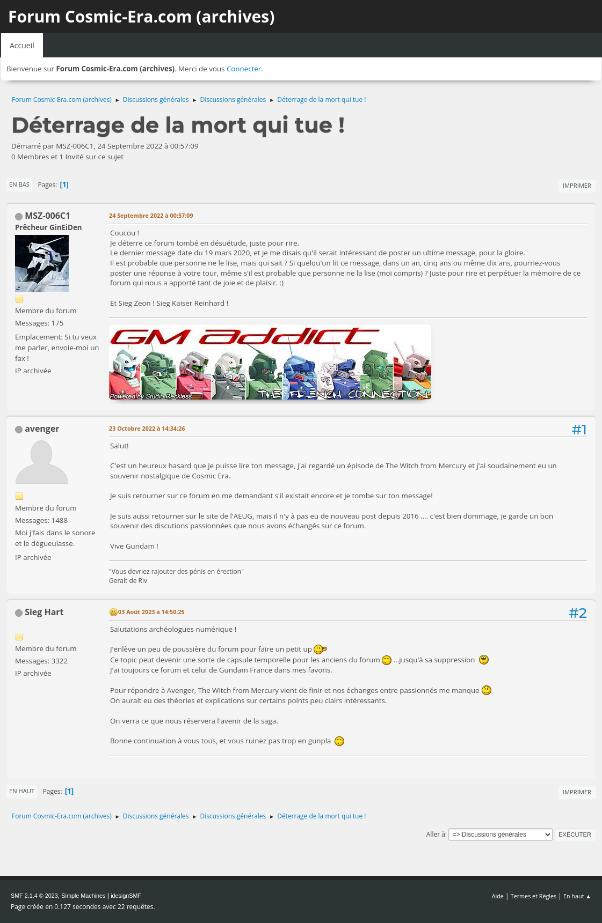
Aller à (435, 834)
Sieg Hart (44, 612)
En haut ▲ (577, 896)
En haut (21, 791)
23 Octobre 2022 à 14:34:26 (147, 428)
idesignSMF (126, 895)
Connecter (244, 68)
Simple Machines (83, 895)
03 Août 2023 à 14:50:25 (151, 612)
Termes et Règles (534, 896)
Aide (498, 896)
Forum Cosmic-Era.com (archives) (141, 16)
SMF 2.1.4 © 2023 (34, 895)
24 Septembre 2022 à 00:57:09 (151, 215)
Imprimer (577, 185)
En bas (19, 184)
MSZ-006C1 (47, 215)
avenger (42, 428)
